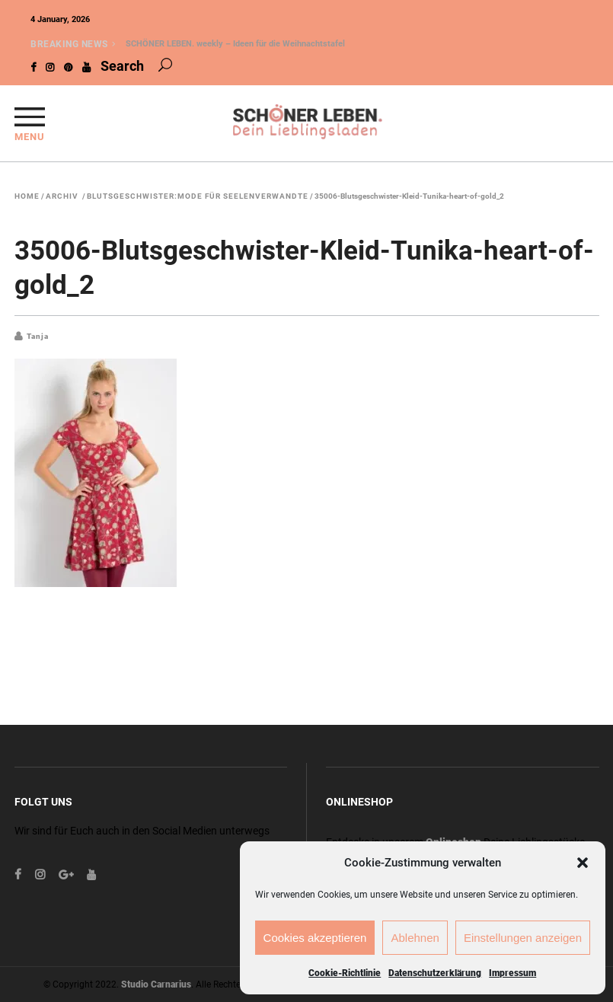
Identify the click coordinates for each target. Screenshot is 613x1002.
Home (27, 196)
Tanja (38, 336)
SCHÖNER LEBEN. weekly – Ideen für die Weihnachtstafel (235, 44)
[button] (582, 862)
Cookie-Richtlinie (344, 973)
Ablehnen (415, 937)
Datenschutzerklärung (434, 973)
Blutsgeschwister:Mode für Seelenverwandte (197, 196)
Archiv (62, 196)
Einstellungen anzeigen (523, 937)
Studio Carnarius (156, 984)
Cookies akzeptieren (315, 937)
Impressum (512, 973)
